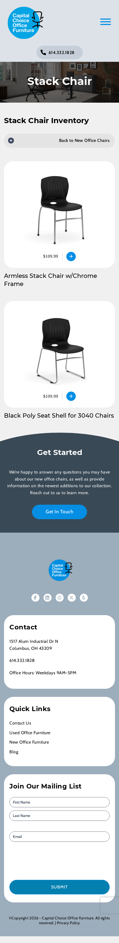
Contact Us (20, 723)
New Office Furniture (29, 742)
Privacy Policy (68, 922)
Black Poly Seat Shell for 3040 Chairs (59, 415)
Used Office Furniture (30, 732)
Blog (13, 751)
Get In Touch (59, 512)
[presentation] (40, 860)
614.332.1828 (62, 52)
